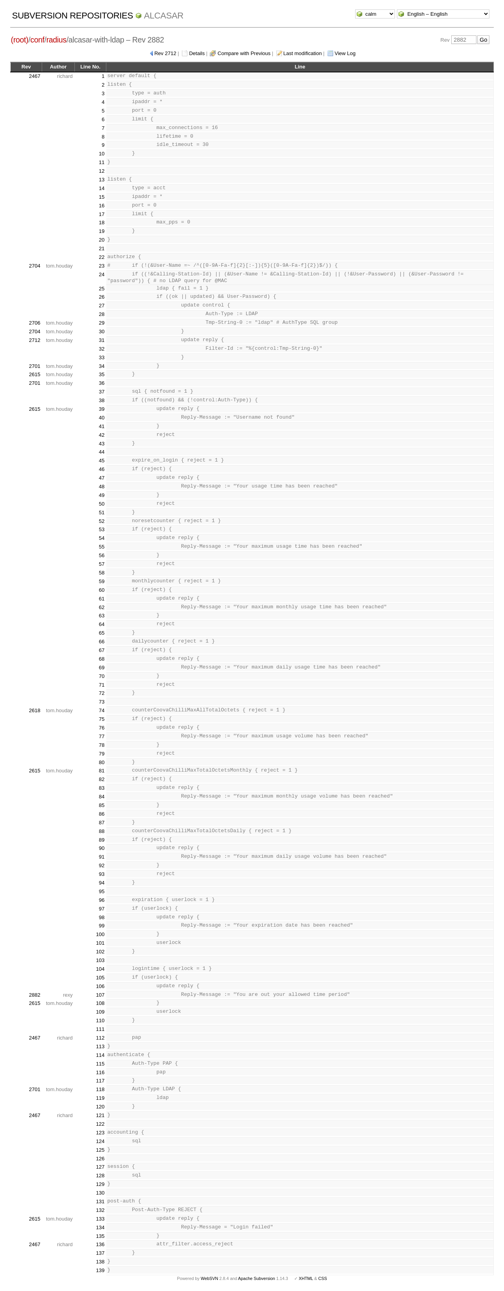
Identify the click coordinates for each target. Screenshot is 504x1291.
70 (101, 676)
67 (101, 650)
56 (101, 555)
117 (100, 1081)
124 (100, 1141)
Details (197, 53)
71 (101, 685)
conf (37, 39)
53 (101, 529)
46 (101, 469)
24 (101, 274)
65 (101, 633)
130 (100, 1193)
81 (101, 771)
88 (101, 831)
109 (100, 1012)
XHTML (306, 1278)
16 (101, 206)
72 (101, 693)
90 (101, 848)
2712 (35, 340)
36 (101, 383)
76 (101, 728)
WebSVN (209, 1278)
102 (100, 952)
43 (101, 444)
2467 (35, 76)
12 (101, 171)
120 (100, 1107)
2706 (35, 323)
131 (100, 1201)
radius (56, 39)
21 (101, 248)
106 (100, 986)
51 (101, 512)
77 (101, 736)
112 (100, 1038)
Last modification (303, 53)
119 (100, 1098)
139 (100, 1270)
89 (101, 840)
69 (101, 667)
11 (101, 162)
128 (100, 1175)
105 (100, 978)
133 (100, 1219)
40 (101, 418)
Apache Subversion (256, 1278)
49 (101, 495)
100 (100, 934)
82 (101, 779)
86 (101, 814)
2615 (35, 374)
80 (101, 762)
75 (101, 719)
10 (101, 154)
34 (101, 366)
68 (101, 659)
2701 (35, 366)
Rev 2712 (165, 53)
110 (100, 1020)
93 (101, 874)
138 (100, 1262)
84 (101, 797)
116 (100, 1072)
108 (100, 1003)
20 (101, 240)
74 (101, 710)
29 (101, 323)
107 (100, 995)
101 (100, 943)
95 (101, 891)
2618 (35, 710)
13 (101, 180)
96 (101, 900)
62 (101, 607)
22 (101, 257)
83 (101, 788)
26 (101, 297)
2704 (35, 266)
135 (100, 1236)
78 (101, 745)
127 (100, 1167)
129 (100, 1184)
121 (100, 1115)
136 (100, 1244)
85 (101, 805)
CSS (322, 1278)
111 (100, 1029)
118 (100, 1089)
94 (101, 883)
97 (101, 909)
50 (101, 504)
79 (101, 754)
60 (101, 590)
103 (100, 960)
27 (101, 305)
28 (101, 314)
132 (100, 1210)
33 (101, 357)
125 (100, 1150)
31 (101, 340)
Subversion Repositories (72, 15)
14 (101, 188)
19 (101, 231)
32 (101, 349)
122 (100, 1124)
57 (101, 564)
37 (101, 392)
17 (101, 214)
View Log (345, 53)
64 (101, 624)
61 (101, 599)
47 (101, 478)
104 (100, 969)
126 (100, 1159)
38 (101, 400)
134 (100, 1227)
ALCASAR (163, 15)
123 (100, 1133)
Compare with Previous (244, 53)
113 (100, 1046)
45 (101, 461)
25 (101, 289)
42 (101, 435)
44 (101, 452)
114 (100, 1055)
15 (101, 197)
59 (101, 581)
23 (101, 266)
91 (101, 857)
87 (101, 823)
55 (101, 547)
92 (101, 865)
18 (101, 222)
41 (101, 426)
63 (101, 616)
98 (101, 917)
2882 (35, 995)
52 (101, 521)
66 (101, 642)
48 (101, 486)
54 (101, 538)
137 (100, 1253)
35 (101, 374)
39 (101, 409)
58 (101, 573)
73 (101, 702)
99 (101, 926)
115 (100, 1064)
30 (101, 331)
